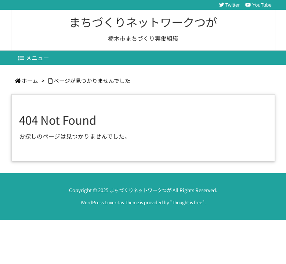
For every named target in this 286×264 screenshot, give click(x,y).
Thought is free (187, 202)
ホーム (30, 80)
